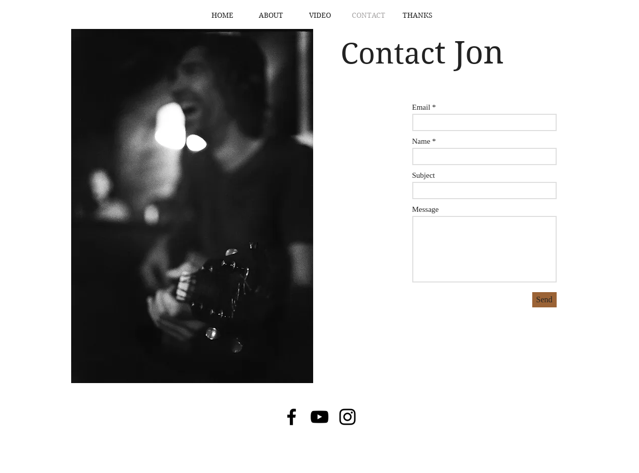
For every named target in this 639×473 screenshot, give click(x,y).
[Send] (544, 299)
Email (421, 107)
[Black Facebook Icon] (291, 417)
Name (421, 141)
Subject (423, 175)
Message (425, 209)
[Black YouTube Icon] (319, 417)
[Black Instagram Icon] (347, 417)
